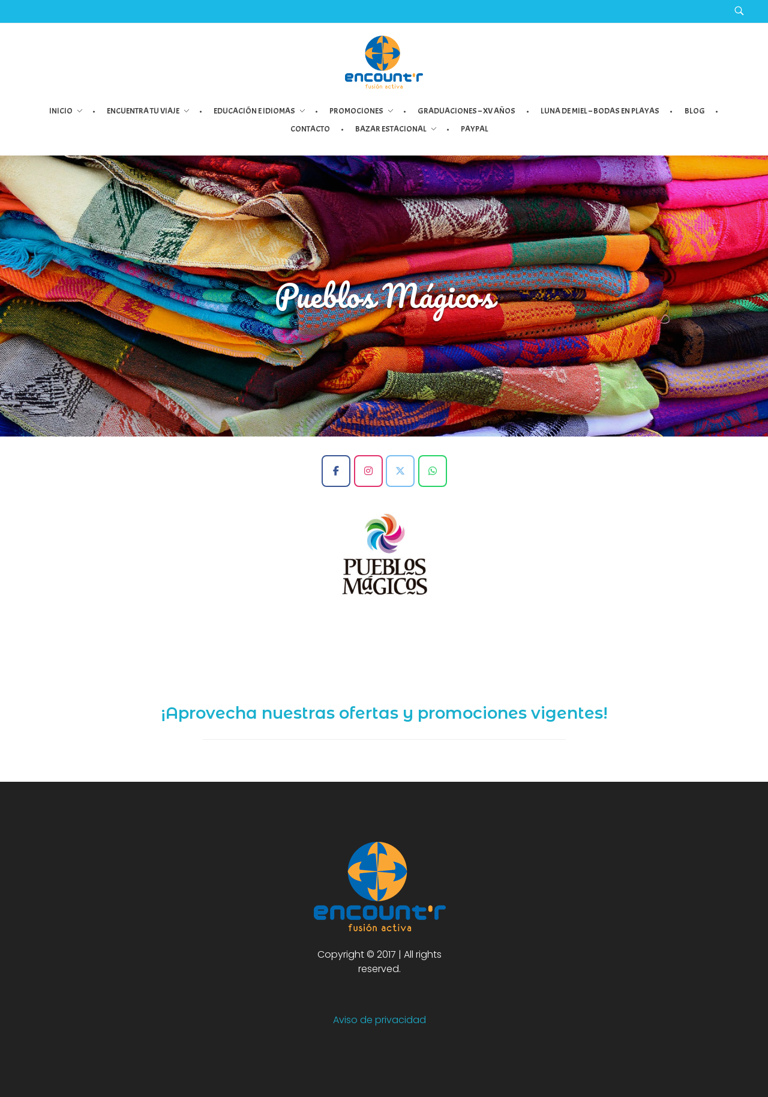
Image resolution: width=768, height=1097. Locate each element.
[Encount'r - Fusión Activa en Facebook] (336, 471)
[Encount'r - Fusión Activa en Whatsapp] (432, 471)
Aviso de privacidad (379, 1020)
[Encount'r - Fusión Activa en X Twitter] (400, 471)
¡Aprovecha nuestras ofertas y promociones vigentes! (384, 713)
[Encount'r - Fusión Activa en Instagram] (368, 471)
